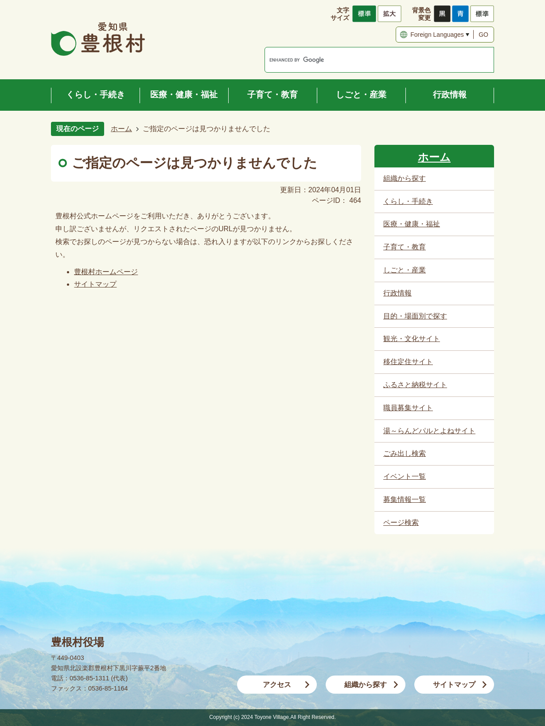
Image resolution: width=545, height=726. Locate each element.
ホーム (121, 128)
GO (483, 34)
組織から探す (365, 684)
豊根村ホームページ (106, 272)
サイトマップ (95, 284)
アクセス (277, 684)
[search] (370, 59)
